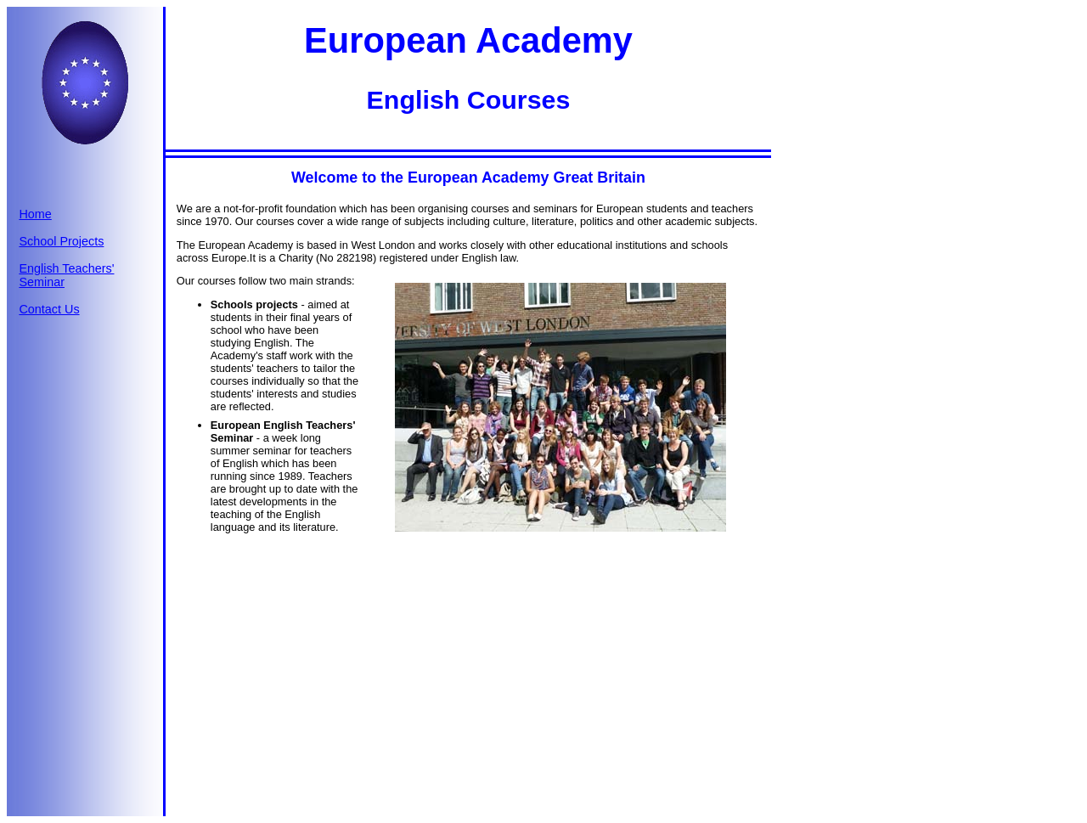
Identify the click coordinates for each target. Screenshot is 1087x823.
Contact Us (49, 309)
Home (35, 214)
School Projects (61, 241)
